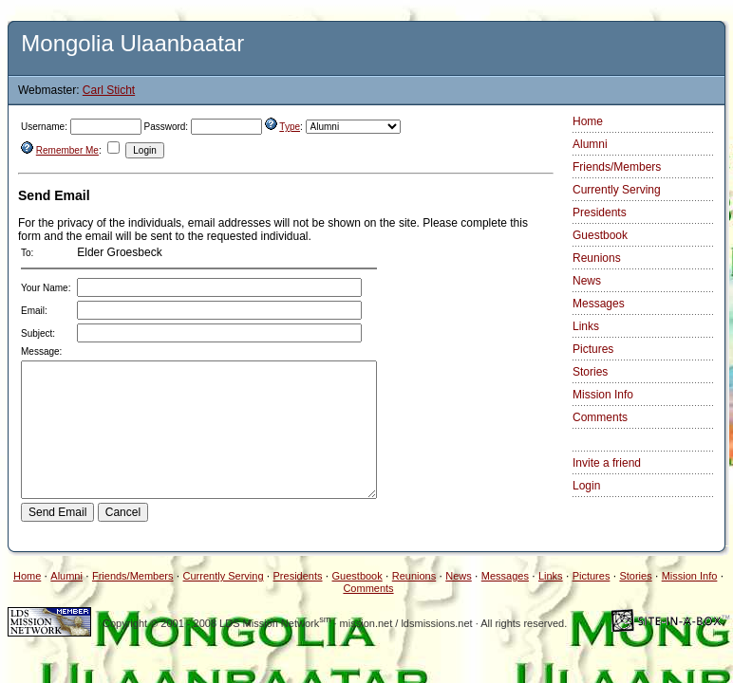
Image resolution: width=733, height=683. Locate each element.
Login (586, 485)
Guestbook (600, 235)
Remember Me (67, 150)
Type (289, 126)
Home (588, 121)
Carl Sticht (109, 90)
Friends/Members (617, 167)
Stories (590, 371)
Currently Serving (617, 189)
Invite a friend (607, 463)
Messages (599, 303)
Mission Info (603, 394)
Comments (600, 417)
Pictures (593, 349)
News (587, 280)
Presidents (600, 212)
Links (586, 326)
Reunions (597, 258)
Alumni (590, 144)
